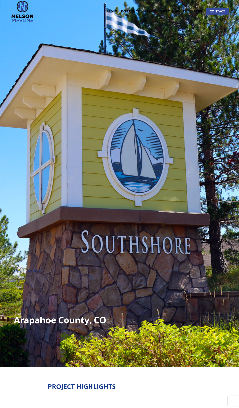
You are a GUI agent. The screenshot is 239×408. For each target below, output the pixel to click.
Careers (196, 11)
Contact (217, 11)
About (112, 11)
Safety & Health (174, 11)
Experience (130, 11)
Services (150, 11)
